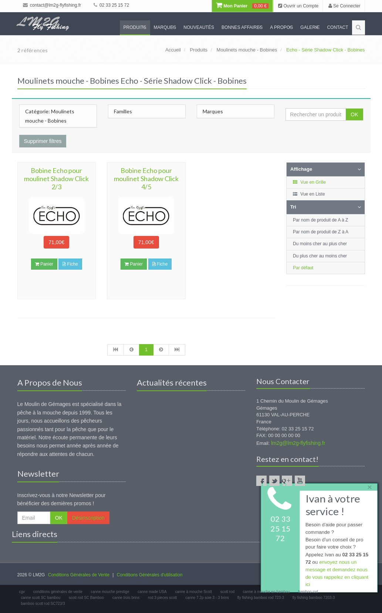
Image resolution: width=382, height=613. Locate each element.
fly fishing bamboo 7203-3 (314, 598)
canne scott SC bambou (41, 598)
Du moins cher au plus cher (320, 243)
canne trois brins (125, 598)
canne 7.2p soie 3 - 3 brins (207, 598)
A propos (281, 27)
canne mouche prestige (110, 592)
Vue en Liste (308, 194)
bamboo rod (308, 592)
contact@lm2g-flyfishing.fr (52, 5)
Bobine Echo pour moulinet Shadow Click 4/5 (146, 178)
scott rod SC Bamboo (86, 598)
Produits (135, 27)
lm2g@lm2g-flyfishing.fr (298, 443)
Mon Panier (242, 6)
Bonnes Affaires (242, 27)
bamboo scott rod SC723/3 (43, 604)
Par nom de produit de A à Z (320, 220)
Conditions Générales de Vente (78, 574)
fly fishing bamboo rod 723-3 (260, 598)
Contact (337, 27)
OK (354, 114)
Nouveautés (198, 27)
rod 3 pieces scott (162, 598)
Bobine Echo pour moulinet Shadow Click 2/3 (56, 178)
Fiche (70, 264)
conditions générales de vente (57, 592)
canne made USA (152, 592)
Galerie (310, 27)
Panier (44, 264)
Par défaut (303, 267)
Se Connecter (344, 6)
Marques (165, 27)
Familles (123, 111)
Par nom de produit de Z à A (320, 231)
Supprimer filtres (43, 141)
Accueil (173, 50)
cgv (22, 592)
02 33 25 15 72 (111, 5)
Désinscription (88, 518)
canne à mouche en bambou (266, 592)
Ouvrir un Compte (298, 6)
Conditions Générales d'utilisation (150, 574)
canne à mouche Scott (193, 592)
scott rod (227, 592)
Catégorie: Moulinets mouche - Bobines (49, 116)
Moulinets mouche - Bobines (247, 50)
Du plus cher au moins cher (320, 256)
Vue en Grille (309, 182)
